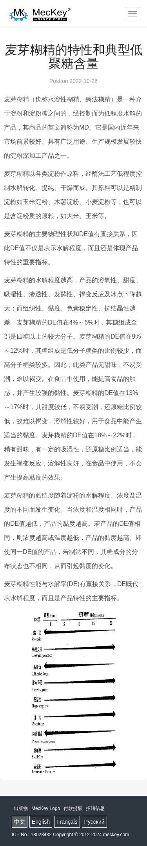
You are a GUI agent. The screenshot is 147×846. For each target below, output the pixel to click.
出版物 (21, 808)
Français (67, 822)
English (41, 822)
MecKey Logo (45, 808)
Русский (94, 822)
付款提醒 (73, 808)
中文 (19, 822)
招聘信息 (95, 808)
